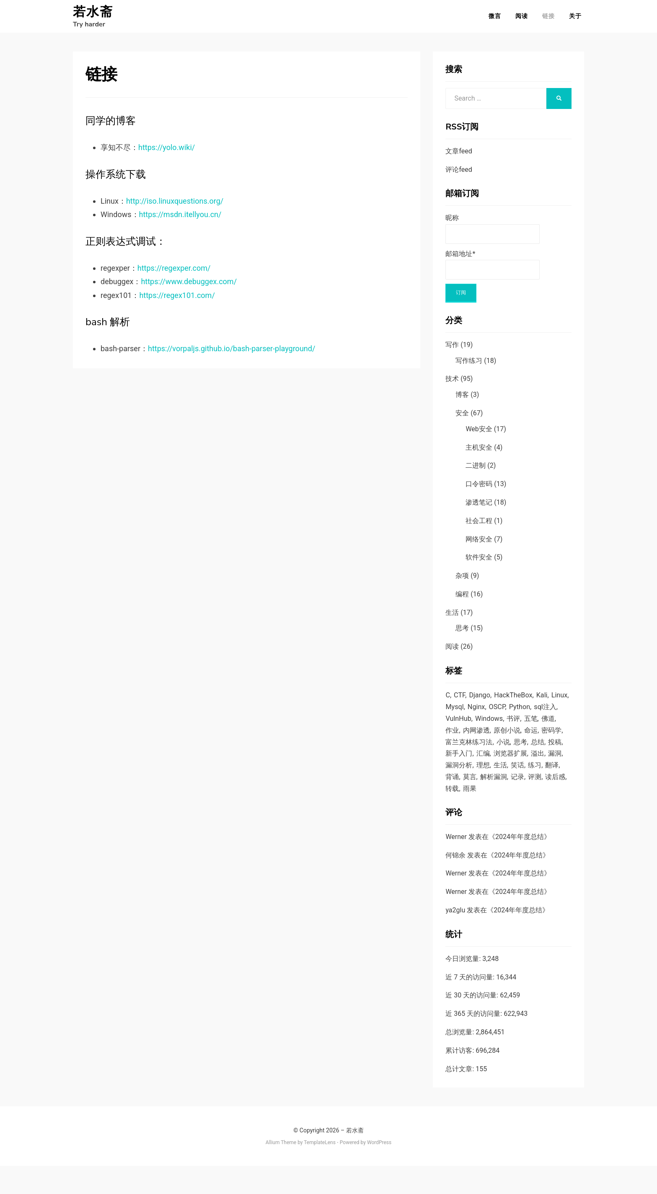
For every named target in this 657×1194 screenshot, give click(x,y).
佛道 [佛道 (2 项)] (471, 739)
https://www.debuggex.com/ (189, 286)
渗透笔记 (479, 507)
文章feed (458, 156)
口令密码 (479, 489)
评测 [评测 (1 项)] (521, 803)
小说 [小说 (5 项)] (550, 752)
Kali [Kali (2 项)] (546, 701)
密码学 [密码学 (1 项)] (474, 752)
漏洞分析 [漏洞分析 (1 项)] (535, 778)
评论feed (458, 175)
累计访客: (460, 1079)
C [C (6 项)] (447, 701)
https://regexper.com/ (174, 273)
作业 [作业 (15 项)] (489, 739)
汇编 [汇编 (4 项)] (540, 765)
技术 (452, 384)
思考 (462, 633)
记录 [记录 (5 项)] (503, 803)
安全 (462, 418)
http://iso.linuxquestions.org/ (174, 206)
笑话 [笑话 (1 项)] (489, 790)
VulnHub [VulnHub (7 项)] (486, 726)
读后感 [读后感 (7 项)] (543, 803)
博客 (462, 400)
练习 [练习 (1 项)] (507, 790)
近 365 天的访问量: (474, 1042)
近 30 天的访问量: (472, 1024)
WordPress (379, 1170)
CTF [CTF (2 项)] (460, 701)
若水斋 (93, 14)
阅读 (524, 18)
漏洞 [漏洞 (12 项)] (510, 778)
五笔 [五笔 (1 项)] (452, 739)
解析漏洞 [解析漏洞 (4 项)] (478, 803)
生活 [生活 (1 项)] (471, 790)
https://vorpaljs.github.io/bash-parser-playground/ (231, 353)
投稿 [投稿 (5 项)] (489, 765)
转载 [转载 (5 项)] (452, 816)
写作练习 (468, 366)
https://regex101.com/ (177, 300)
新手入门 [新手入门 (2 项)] (514, 765)
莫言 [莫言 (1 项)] (452, 803)
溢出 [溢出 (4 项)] (492, 778)
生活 (452, 618)
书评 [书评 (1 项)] (544, 726)
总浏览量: (460, 1060)
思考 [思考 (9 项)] (452, 765)
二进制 (476, 470)
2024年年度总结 (519, 865)
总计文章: (460, 1097)
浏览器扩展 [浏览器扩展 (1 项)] (463, 778)
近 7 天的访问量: (470, 1005)
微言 (497, 18)
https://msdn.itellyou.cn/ (180, 219)
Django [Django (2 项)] (481, 701)
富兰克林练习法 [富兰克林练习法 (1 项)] (514, 752)
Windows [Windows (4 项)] (518, 726)
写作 (452, 350)
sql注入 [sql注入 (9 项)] (457, 726)
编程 (462, 599)
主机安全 (479, 452)
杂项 (462, 581)
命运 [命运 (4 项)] (452, 752)
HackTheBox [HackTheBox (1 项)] (516, 701)
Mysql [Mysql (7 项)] (475, 714)
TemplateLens (320, 1170)
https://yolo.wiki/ (166, 152)
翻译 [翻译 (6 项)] (525, 790)
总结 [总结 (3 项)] (471, 765)
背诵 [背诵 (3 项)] (543, 790)
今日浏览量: (463, 987)
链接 (551, 18)
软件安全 (479, 562)
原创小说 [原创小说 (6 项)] (547, 739)
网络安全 (479, 544)
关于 (578, 18)
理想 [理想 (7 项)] (452, 790)
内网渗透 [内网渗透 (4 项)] (514, 739)
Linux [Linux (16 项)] (453, 714)
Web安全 (479, 434)
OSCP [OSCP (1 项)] (520, 714)
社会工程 (479, 526)
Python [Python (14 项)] (544, 714)
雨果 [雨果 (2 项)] (471, 816)
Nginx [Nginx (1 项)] (498, 714)
